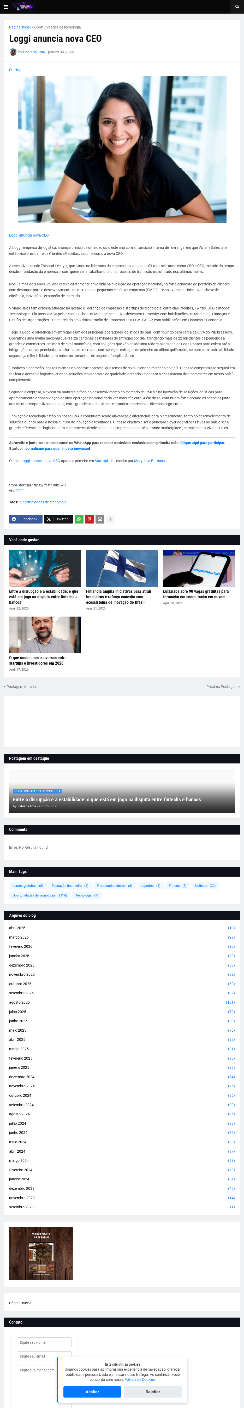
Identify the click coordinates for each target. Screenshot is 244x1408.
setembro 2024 (122, 1105)
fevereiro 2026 (122, 946)
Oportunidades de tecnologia (57, 27)
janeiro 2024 (122, 1179)
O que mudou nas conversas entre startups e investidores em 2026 (38, 660)
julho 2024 (122, 1123)
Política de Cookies (139, 1379)
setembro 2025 (122, 993)
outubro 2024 (122, 1095)
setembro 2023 (122, 1207)
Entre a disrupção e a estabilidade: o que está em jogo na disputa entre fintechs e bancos (43, 597)
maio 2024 (122, 1142)
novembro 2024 (122, 1086)
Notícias (205, 885)
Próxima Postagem (221, 687)
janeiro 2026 (122, 956)
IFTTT (19, 491)
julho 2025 (122, 1012)
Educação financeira (70, 885)
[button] (6, 7)
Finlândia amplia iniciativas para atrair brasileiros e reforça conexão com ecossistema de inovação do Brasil (118, 597)
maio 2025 (122, 1030)
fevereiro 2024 (122, 1170)
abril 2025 (122, 1039)
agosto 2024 (122, 1114)
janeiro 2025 (122, 1067)
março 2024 (122, 1160)
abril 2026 (122, 928)
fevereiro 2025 (122, 1058)
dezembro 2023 (122, 1188)
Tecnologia (86, 895)
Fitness (178, 885)
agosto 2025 (122, 1002)
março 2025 (122, 1049)
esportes (150, 885)
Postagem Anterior (22, 687)
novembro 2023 (122, 1198)
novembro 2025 (122, 974)
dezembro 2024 (122, 1077)
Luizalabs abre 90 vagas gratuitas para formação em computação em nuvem (196, 594)
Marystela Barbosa (149, 461)
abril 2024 (122, 1151)
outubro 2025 (122, 984)
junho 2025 (122, 1021)
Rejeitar (153, 1391)
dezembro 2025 (122, 965)
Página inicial (20, 27)
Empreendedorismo (114, 885)
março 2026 (122, 937)
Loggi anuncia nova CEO (29, 235)
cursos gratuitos (28, 885)
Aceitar (92, 1391)
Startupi (15, 70)
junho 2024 (122, 1132)
